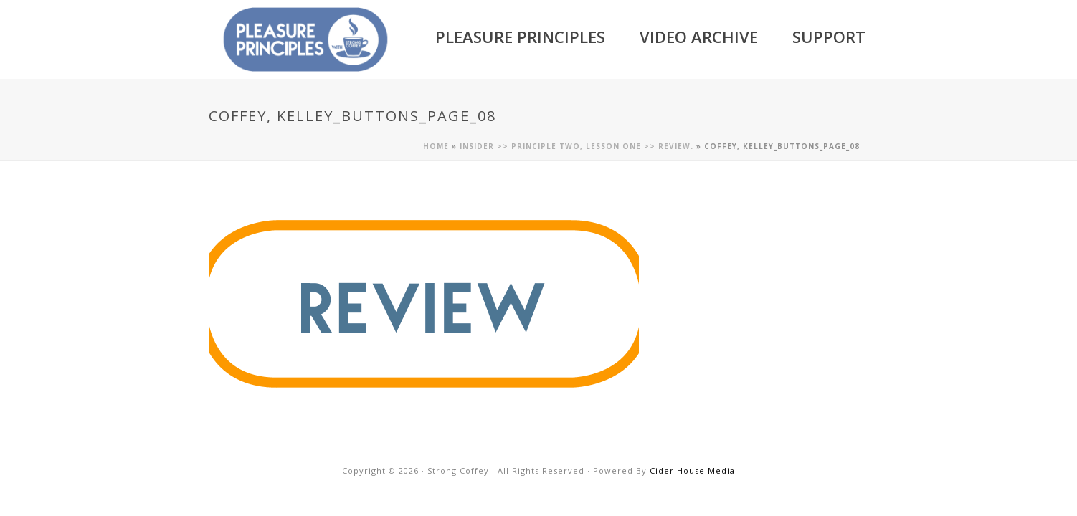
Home (436, 146)
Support (828, 36)
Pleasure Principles (520, 36)
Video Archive (699, 36)
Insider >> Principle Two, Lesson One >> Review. (576, 146)
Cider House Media (692, 470)
